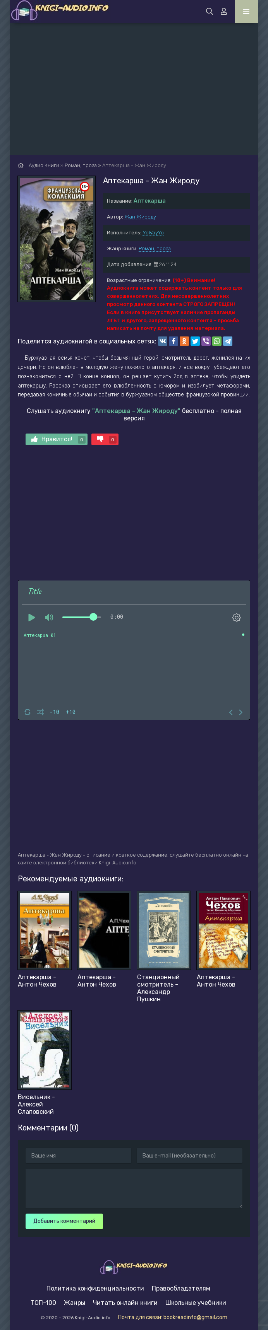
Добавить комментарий (64, 1221)
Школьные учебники (195, 1302)
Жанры (74, 1302)
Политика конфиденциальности (95, 1288)
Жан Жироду (140, 217)
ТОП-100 (43, 1302)
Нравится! (58, 439)
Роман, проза (155, 248)
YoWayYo (153, 233)
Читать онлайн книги (125, 1302)
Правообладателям (181, 1288)
